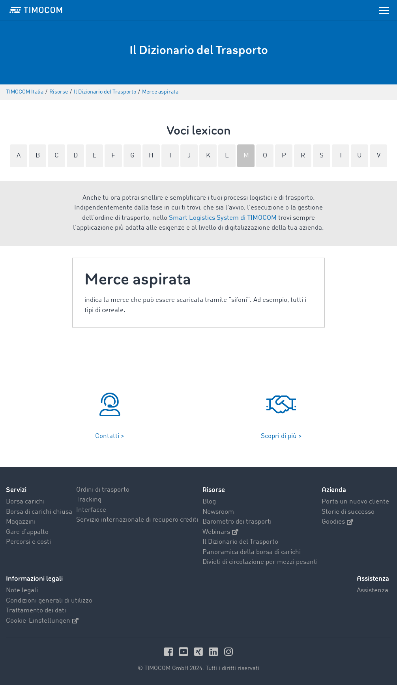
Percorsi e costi (28, 542)
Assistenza (372, 590)
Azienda (334, 489)
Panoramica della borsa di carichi (251, 552)
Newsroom (218, 512)
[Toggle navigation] (384, 10)
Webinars (220, 532)
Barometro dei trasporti (237, 521)
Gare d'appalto (27, 532)
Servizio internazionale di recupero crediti (137, 520)
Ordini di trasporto (102, 490)
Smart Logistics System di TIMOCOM (223, 218)
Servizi (16, 489)
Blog (209, 501)
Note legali (22, 590)
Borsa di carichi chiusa (39, 512)
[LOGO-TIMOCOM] (35, 10)
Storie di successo (348, 512)
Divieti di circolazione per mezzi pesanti (260, 562)
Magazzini (21, 521)
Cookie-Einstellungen (42, 621)
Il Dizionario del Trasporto (240, 542)
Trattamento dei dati (36, 610)
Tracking (88, 499)
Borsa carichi (25, 501)
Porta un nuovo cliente (355, 501)
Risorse (213, 489)
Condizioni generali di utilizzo (49, 600)
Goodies (337, 521)
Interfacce (91, 510)
